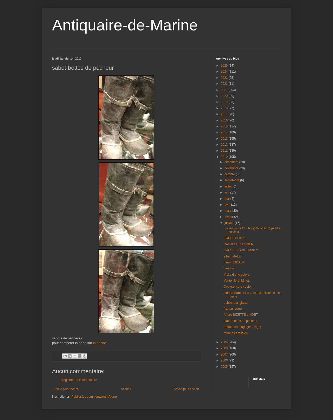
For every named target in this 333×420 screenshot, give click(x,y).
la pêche (99, 343)
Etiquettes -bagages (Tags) (242, 327)
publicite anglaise (236, 303)
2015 (225, 126)
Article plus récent (65, 389)
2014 (225, 132)
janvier (230, 223)
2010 (225, 157)
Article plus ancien (186, 389)
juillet (229, 186)
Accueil (126, 389)
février (229, 217)
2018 (225, 108)
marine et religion (236, 333)
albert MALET (233, 256)
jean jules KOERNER (238, 244)
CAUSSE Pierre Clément (241, 250)
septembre (232, 180)
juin (227, 192)
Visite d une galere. (237, 274)
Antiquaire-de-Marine (125, 25)
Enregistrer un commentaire (78, 380)
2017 (225, 114)
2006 (225, 360)
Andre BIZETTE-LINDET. (241, 314)
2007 (225, 354)
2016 (225, 120)
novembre (232, 168)
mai (227, 199)
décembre (232, 162)
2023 (225, 78)
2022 (225, 84)
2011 (225, 150)
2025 (225, 65)
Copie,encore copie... (238, 286)
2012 (225, 144)
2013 (225, 138)
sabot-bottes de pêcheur (240, 321)
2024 (225, 71)
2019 (225, 102)
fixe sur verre (233, 309)
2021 (225, 90)
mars (228, 210)
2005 (225, 367)
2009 (225, 342)
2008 (225, 348)
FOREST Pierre (235, 238)
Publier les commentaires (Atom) (94, 396)
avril (228, 204)
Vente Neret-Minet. (237, 280)
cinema (229, 268)
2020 (225, 96)
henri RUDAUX (234, 262)
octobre (230, 174)
